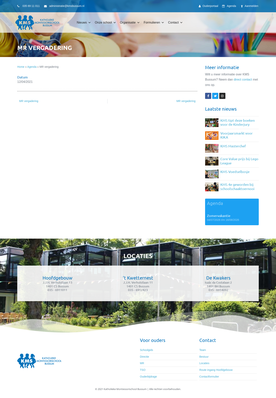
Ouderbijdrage (148, 376)
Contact (175, 22)
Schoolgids (146, 350)
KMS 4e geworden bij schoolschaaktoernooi (237, 186)
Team (202, 350)
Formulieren (154, 22)
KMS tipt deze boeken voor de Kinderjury (237, 122)
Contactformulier (209, 376)
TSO (142, 369)
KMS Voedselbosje (235, 172)
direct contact (243, 79)
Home (20, 66)
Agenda (31, 66)
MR (142, 363)
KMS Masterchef (233, 146)
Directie (144, 356)
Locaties (204, 363)
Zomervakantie (218, 216)
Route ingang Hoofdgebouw (216, 369)
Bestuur (204, 356)
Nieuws (84, 22)
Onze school (105, 22)
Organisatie (130, 22)
